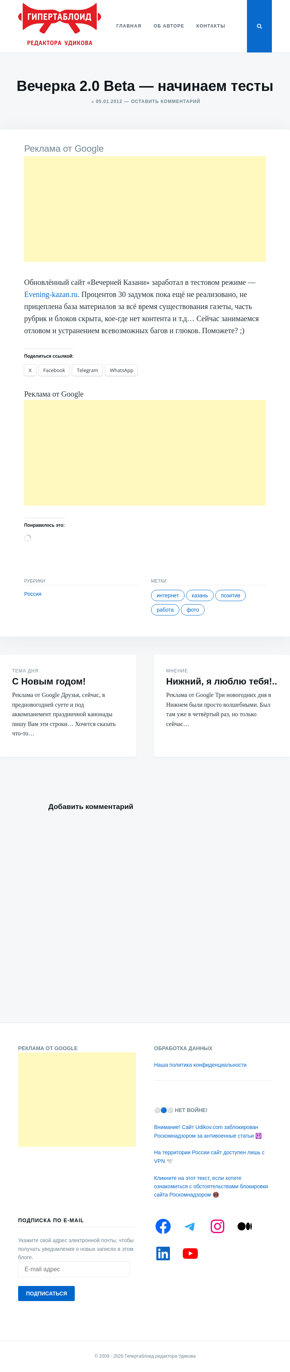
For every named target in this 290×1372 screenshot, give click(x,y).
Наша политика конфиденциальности (200, 1065)
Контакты (210, 26)
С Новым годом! (49, 681)
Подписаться (46, 1293)
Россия (33, 594)
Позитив (230, 595)
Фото (193, 610)
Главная (129, 26)
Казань (200, 595)
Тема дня (25, 671)
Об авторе (169, 26)
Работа (165, 610)
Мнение (177, 671)
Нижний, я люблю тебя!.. (221, 681)
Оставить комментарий (165, 101)
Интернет (168, 595)
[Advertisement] (145, 209)
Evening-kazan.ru (51, 294)
